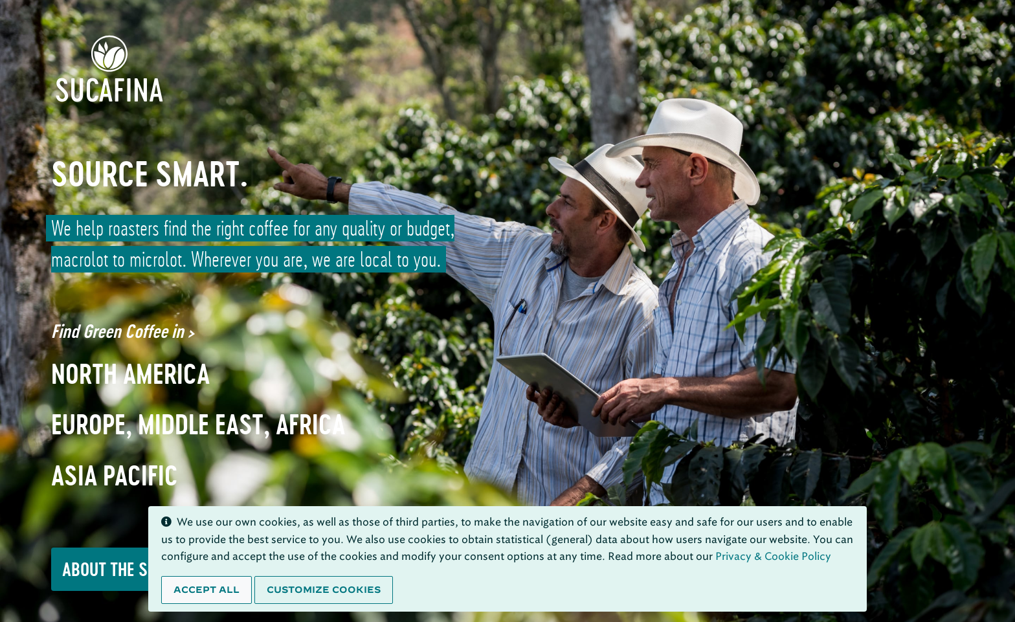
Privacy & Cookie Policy (773, 556)
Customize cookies (324, 589)
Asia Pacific (114, 476)
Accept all (206, 589)
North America (130, 374)
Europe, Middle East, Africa (198, 424)
